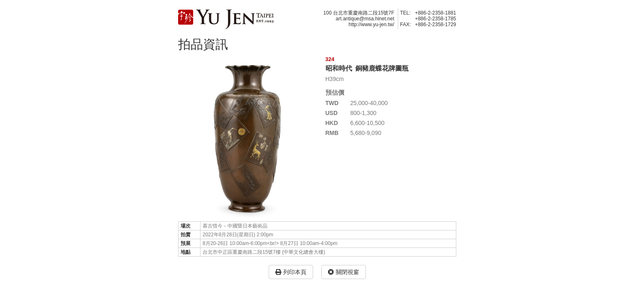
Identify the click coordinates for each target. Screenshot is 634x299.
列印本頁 (290, 272)
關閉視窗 (343, 272)
